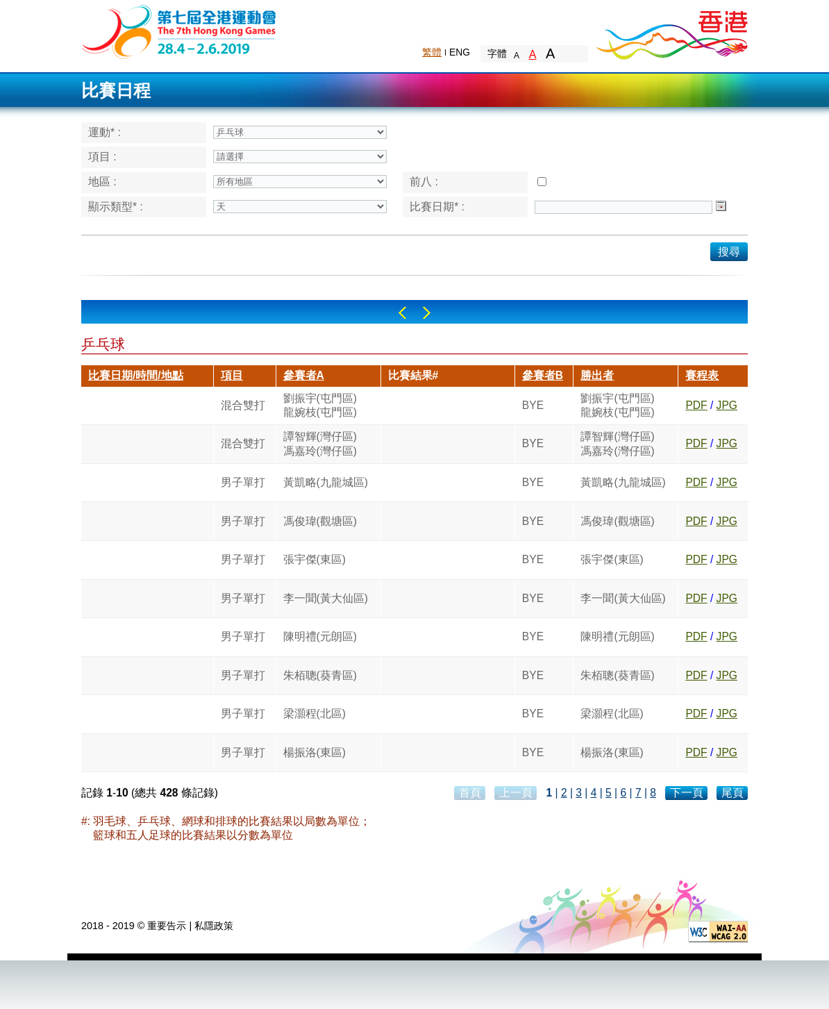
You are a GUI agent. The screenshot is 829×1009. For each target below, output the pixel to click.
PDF (696, 405)
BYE (533, 405)
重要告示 (166, 925)
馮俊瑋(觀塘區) (320, 521)
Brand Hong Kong (671, 31)
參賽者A (303, 375)
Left (402, 313)
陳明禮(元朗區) (320, 636)
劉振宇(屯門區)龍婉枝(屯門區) (320, 405)
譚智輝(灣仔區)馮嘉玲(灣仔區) (320, 443)
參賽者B (542, 375)
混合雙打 (243, 405)
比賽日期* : (437, 206)
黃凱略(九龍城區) (325, 482)
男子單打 (243, 482)
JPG (727, 405)
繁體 (432, 52)
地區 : (102, 181)
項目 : (102, 156)
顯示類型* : (115, 206)
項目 (232, 375)
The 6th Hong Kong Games (179, 31)
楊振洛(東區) (314, 752)
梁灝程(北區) (314, 713)
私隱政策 (213, 925)
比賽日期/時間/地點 (135, 375)
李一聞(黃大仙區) (325, 598)
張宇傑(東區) (314, 559)
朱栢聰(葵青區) (320, 675)
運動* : (104, 132)
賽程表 (702, 375)
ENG (459, 52)
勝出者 (597, 375)
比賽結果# (413, 375)
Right (426, 313)
